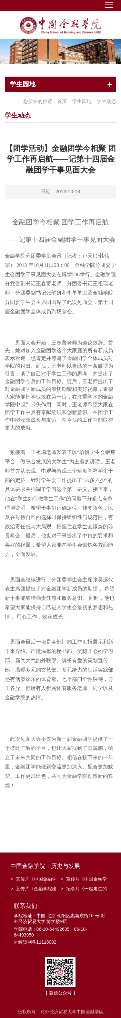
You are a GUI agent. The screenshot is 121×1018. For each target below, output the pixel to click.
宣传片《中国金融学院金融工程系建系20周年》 (33, 879)
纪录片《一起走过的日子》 (84, 889)
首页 (62, 101)
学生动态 (106, 101)
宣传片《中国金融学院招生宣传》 (84, 879)
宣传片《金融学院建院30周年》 (33, 889)
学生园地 (82, 101)
